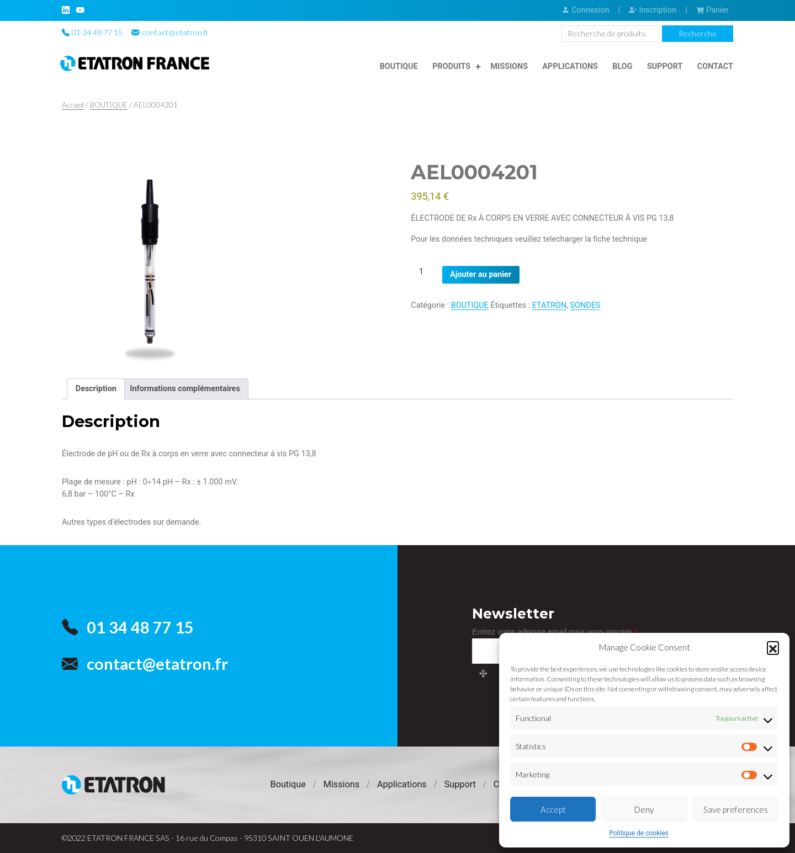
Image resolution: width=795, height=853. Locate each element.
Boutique (399, 66)
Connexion (585, 10)
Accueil (73, 104)
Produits (451, 66)
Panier (712, 10)
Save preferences (735, 809)
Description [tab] (96, 388)
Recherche (698, 33)
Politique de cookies (638, 833)
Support (665, 66)
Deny (644, 809)
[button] (772, 647)
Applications (570, 66)
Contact (715, 66)
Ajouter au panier (480, 274)
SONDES (585, 305)
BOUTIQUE (109, 104)
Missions (509, 66)
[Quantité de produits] (425, 271)
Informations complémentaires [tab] (185, 388)
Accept (553, 809)
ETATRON (549, 305)
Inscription (652, 10)
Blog (622, 66)
